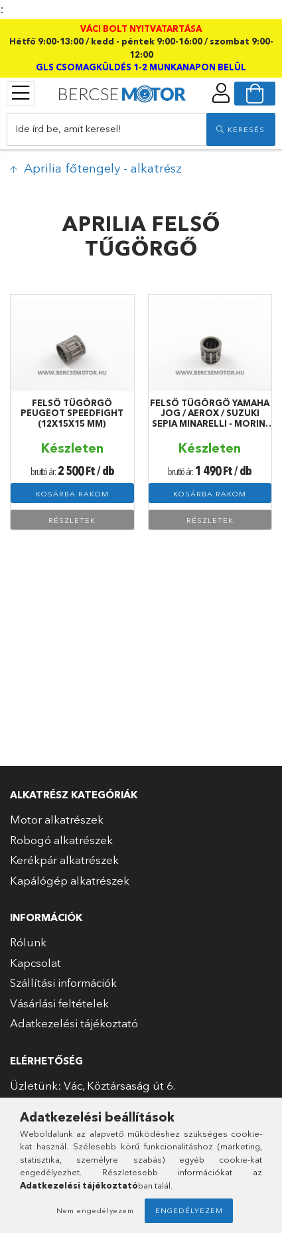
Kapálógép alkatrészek (69, 880)
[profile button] (221, 93)
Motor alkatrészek (57, 819)
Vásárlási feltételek (59, 1003)
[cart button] (254, 94)
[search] (240, 129)
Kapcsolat (35, 963)
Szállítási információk (63, 982)
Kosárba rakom (72, 493)
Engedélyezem (189, 1210)
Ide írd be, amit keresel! (68, 128)
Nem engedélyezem (95, 1210)
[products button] (20, 93)
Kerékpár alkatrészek (64, 860)
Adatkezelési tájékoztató (74, 1023)
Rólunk (28, 942)
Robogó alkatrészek (61, 840)
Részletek (72, 520)
